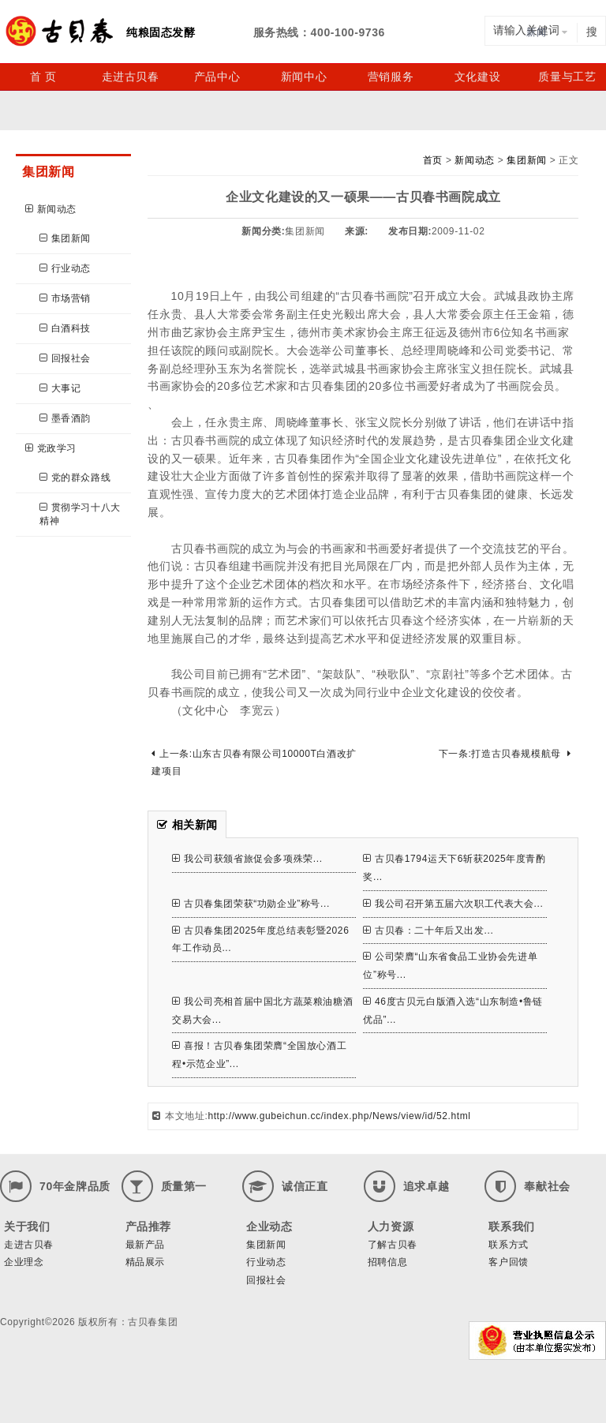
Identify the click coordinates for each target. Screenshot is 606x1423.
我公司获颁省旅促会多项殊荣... (247, 858)
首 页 (43, 76)
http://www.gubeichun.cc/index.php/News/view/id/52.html (339, 1116)
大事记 (59, 388)
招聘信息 (387, 1262)
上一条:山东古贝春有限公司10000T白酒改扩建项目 (254, 762)
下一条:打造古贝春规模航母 (505, 753)
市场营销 (65, 298)
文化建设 (477, 76)
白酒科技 (65, 328)
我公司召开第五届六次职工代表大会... (453, 903)
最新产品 (145, 1244)
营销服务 (390, 76)
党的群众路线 (74, 477)
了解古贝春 (392, 1244)
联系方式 (508, 1244)
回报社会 (65, 358)
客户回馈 (508, 1262)
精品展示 (145, 1262)
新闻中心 (304, 76)
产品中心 (217, 76)
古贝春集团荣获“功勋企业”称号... (250, 903)
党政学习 (51, 448)
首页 (433, 160)
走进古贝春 (130, 76)
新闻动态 (51, 209)
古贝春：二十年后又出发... (428, 930)
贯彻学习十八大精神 (80, 514)
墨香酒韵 (65, 418)
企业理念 (23, 1262)
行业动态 (65, 268)
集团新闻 (65, 238)
